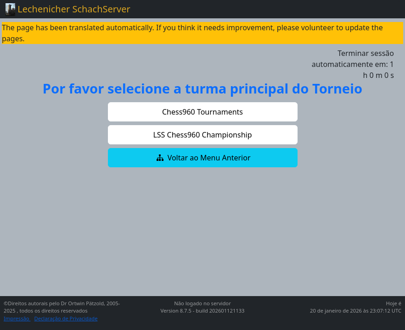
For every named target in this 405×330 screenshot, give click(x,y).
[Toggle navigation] (386, 9)
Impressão (17, 318)
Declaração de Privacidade (66, 318)
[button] (203, 111)
